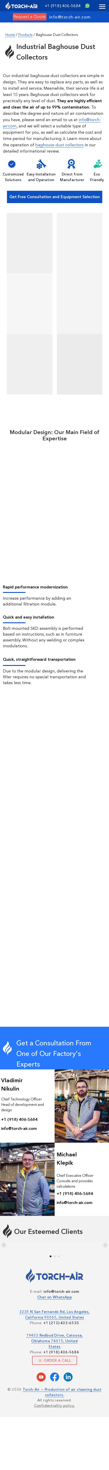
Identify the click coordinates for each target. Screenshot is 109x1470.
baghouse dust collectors (59, 144)
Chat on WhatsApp (54, 1297)
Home (10, 34)
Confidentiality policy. (54, 1405)
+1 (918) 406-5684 (63, 5)
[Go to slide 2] (55, 1256)
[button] (30, 16)
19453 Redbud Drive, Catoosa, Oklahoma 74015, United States (54, 1341)
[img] (87, 5)
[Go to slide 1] (50, 1256)
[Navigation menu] (102, 6)
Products (25, 34)
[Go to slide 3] (59, 1256)
